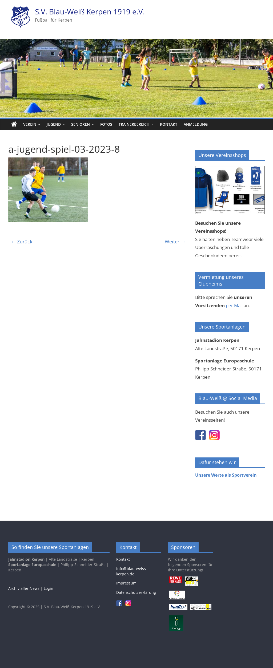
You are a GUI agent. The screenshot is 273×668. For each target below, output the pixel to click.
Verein (29, 124)
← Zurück (21, 241)
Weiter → (175, 241)
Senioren (80, 124)
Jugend (54, 124)
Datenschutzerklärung (136, 592)
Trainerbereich (134, 124)
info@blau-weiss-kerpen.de (131, 571)
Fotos (106, 124)
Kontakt (168, 124)
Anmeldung (196, 124)
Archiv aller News (23, 588)
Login (48, 588)
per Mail (234, 305)
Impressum (126, 583)
